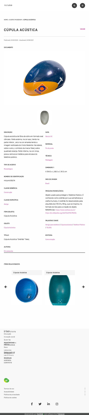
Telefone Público (79, 225)
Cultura (6, 331)
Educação (7, 334)
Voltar (82, 29)
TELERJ (49, 227)
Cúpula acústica (66, 225)
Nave (6, 347)
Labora (6, 344)
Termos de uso (9, 389)
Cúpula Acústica (9, 227)
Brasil (47, 183)
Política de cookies (10, 397)
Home (6, 20)
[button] (6, 287)
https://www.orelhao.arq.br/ (65, 210)
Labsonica (7, 350)
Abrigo (6, 204)
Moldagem (49, 160)
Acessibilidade (9, 392)
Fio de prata (49, 148)
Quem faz (7, 340)
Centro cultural (9, 352)
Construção (8, 192)
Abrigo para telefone (52, 225)
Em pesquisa (8, 251)
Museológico (8, 169)
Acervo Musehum (15, 20)
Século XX (48, 136)
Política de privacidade (12, 394)
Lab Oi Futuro (9, 355)
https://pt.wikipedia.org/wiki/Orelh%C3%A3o (60, 213)
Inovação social (9, 337)
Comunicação (50, 239)
